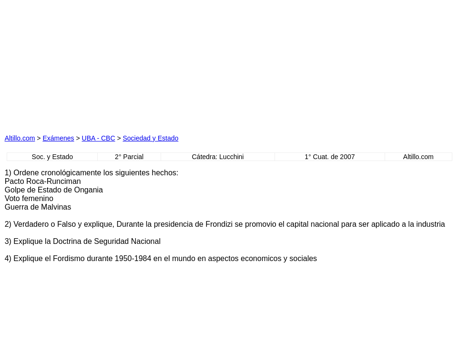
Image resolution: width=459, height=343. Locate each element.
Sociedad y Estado (151, 138)
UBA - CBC (98, 138)
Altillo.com (20, 138)
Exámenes (58, 138)
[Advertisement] (135, 64)
